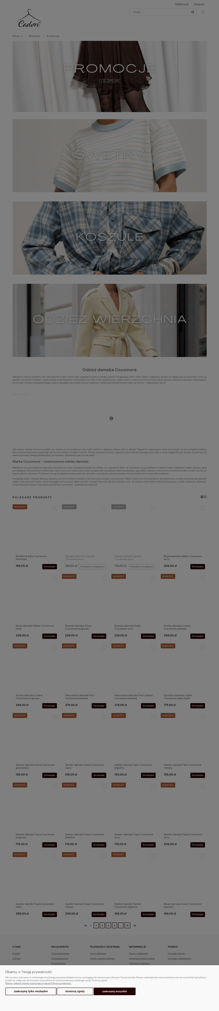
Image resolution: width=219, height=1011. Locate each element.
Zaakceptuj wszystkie (114, 991)
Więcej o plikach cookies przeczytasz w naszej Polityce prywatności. (38, 983)
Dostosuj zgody (75, 991)
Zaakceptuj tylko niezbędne (31, 991)
